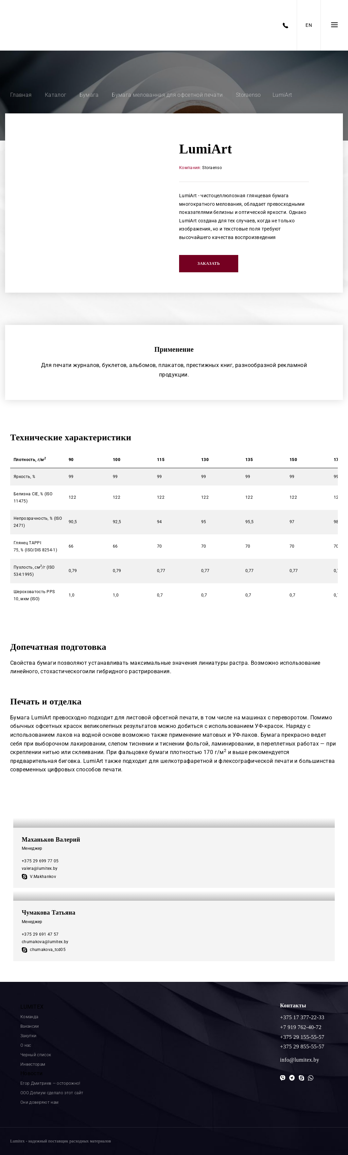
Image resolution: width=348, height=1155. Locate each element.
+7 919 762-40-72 (300, 1027)
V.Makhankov (39, 876)
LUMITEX (32, 1007)
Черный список (35, 1054)
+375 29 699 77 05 (40, 861)
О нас (25, 1045)
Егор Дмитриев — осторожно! (50, 1083)
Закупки (28, 1035)
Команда (29, 1016)
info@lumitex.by (299, 1060)
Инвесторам (32, 1064)
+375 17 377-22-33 (302, 1017)
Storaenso (212, 167)
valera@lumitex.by (39, 868)
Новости (31, 1073)
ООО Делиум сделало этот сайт (51, 1092)
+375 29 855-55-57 (302, 1046)
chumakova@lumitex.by (45, 941)
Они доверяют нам (39, 1102)
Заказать (208, 263)
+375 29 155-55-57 (302, 1037)
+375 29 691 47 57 (40, 934)
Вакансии (29, 1026)
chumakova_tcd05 (44, 949)
